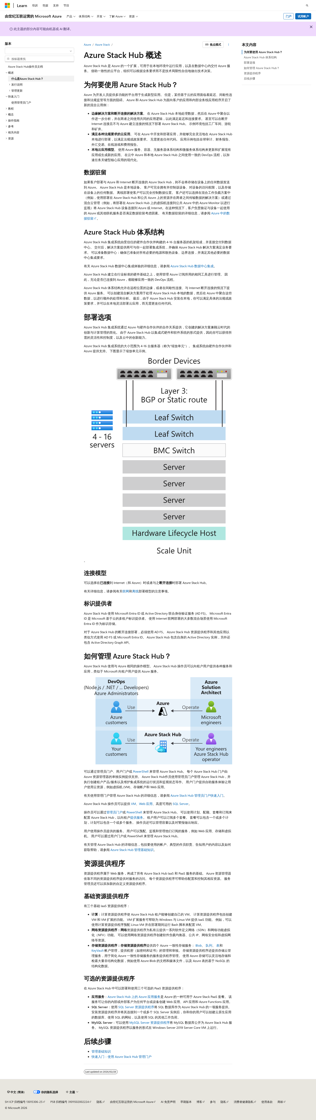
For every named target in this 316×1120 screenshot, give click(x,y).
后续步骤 (249, 78)
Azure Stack (102, 44)
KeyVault (97, 950)
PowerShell (141, 771)
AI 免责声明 (168, 1102)
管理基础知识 (101, 1051)
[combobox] (39, 51)
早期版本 (186, 1102)
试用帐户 (303, 16)
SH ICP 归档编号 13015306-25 (24, 1102)
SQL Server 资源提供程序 (136, 1007)
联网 (126, 591)
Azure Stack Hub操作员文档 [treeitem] (25, 66)
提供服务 (136, 817)
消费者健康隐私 (244, 1102)
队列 (209, 945)
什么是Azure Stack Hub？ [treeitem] (27, 79)
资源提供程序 (252, 73)
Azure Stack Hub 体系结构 (260, 57)
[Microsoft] (7, 5)
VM (133, 803)
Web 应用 (146, 803)
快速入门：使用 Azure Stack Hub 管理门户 (121, 1056)
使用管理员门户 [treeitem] (21, 102)
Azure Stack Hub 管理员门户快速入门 (196, 795)
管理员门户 (114, 812)
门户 (288, 16)
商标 (280, 1102)
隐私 (99, 1102)
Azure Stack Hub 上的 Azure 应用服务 (134, 996)
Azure (87, 44)
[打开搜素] (307, 5)
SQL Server (180, 803)
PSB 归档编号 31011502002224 (69, 1102)
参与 (213, 1102)
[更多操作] (228, 44)
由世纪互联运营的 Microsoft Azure (131, 1102)
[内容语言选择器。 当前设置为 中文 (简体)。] (16, 1092)
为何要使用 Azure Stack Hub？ (263, 52)
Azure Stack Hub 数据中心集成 (192, 266)
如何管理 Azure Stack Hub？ (262, 68)
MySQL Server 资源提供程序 (149, 1022)
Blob (198, 945)
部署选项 (249, 62)
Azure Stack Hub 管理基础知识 (132, 850)
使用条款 (267, 1102)
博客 (199, 1102)
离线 (135, 591)
